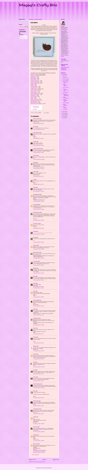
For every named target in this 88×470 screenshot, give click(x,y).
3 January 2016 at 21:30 (38, 191)
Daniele (34, 141)
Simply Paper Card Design (38, 286)
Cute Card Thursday (35, 83)
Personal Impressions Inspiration (66, 94)
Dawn (34, 291)
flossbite (35, 434)
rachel (34, 187)
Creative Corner (34, 87)
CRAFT (32, 85)
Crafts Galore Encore (35, 93)
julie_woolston (36, 118)
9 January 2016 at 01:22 (38, 397)
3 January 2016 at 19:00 (38, 129)
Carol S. (34, 155)
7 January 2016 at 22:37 (38, 358)
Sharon (34, 171)
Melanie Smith (36, 252)
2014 (63, 113)
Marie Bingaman (36, 212)
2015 (63, 111)
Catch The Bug (34, 96)
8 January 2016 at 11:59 (38, 373)
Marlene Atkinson (36, 383)
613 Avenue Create (35, 100)
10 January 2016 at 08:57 (39, 423)
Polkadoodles (33, 78)
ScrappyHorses (36, 194)
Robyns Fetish (34, 101)
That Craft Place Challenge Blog (39, 450)
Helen (34, 328)
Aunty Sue (35, 426)
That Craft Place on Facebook (39, 451)
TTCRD (32, 84)
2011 (63, 117)
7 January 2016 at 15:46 (38, 342)
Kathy (34, 276)
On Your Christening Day (65, 90)
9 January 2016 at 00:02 (39, 387)
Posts (21, 36)
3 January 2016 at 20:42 (38, 168)
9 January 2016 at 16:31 (38, 405)
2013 (63, 114)
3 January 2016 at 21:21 (38, 184)
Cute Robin (65, 109)
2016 (63, 74)
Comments (22, 38)
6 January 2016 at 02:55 (38, 324)
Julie (34, 362)
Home (44, 459)
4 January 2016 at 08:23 (38, 234)
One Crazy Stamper (35, 94)
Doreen (34, 126)
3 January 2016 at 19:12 (38, 138)
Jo (33, 179)
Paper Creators (34, 92)
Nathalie (34, 346)
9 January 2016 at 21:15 (38, 413)
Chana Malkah (36, 300)
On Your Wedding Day (65, 100)
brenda (34, 231)
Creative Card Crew (35, 80)
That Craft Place (34, 102)
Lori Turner (35, 261)
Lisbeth (34, 416)
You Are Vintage (65, 107)
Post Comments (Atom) (40, 461)
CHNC (32, 97)
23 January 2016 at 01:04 (39, 452)
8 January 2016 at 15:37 (38, 380)
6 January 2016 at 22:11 (38, 333)
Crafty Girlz (33, 76)
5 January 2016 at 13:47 (38, 314)
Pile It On (33, 75)
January (65, 80)
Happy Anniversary (65, 97)
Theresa (34, 354)
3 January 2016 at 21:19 (38, 176)
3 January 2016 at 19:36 (38, 152)
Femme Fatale (65, 102)
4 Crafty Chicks (34, 86)
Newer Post (32, 459)
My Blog (35, 449)
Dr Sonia (35, 226)
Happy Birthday (65, 105)
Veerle (34, 309)
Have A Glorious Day (65, 85)
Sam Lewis (35, 443)
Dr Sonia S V (36, 223)
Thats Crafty (33, 79)
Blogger (50, 467)
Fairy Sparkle (65, 92)
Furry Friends (65, 87)
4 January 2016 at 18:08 (38, 296)
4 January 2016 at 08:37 (38, 242)
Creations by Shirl (37, 148)
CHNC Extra (33, 95)
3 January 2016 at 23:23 (38, 209)
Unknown (35, 245)
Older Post (56, 459)
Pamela (34, 337)
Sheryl (34, 162)
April (64, 75)
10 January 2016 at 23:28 (39, 431)
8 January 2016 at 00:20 (39, 366)
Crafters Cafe (34, 88)
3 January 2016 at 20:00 (39, 159)
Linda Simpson (36, 132)
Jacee (34, 283)
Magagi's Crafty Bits (38, 5)
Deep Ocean (33, 77)
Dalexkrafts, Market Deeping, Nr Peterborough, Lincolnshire (65, 68)
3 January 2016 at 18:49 (38, 123)
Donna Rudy (35, 204)
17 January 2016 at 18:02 (38, 440)
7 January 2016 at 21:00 (38, 350)
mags (63, 26)
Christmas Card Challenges (36, 103)
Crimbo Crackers (34, 89)
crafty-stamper (36, 408)
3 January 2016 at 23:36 (38, 220)
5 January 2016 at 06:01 (38, 305)
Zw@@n (34, 268)
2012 (63, 116)
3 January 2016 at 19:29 (38, 145)
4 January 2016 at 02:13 (38, 228)
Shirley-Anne (35, 318)
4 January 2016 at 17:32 (38, 287)
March (64, 77)
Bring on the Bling (65, 82)
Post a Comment (35, 454)
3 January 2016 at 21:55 (38, 201)
